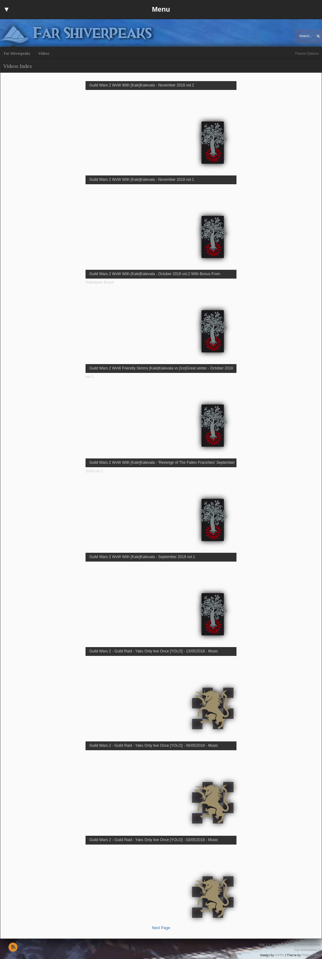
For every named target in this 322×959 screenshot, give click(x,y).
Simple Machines (308, 944)
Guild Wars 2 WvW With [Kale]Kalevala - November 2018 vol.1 (141, 179)
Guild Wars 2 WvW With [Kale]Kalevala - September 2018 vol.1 (142, 557)
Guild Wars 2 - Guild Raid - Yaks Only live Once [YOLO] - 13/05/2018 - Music (153, 651)
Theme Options (307, 53)
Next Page (161, 928)
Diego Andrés (311, 954)
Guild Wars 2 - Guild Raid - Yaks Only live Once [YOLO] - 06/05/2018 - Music (153, 745)
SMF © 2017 (286, 944)
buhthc (279, 954)
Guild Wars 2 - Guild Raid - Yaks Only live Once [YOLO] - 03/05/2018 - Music (153, 840)
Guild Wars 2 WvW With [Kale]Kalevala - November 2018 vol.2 (141, 85)
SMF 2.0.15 (266, 944)
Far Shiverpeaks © (307, 949)
